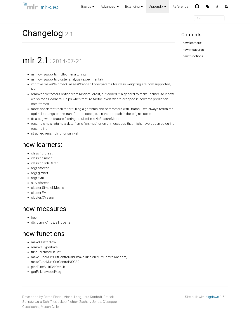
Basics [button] (87, 7)
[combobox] (209, 18)
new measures (193, 50)
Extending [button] (134, 7)
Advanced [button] (110, 7)
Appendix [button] (157, 7)
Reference (180, 7)
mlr (50, 7)
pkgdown (212, 297)
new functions (193, 56)
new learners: (192, 43)
